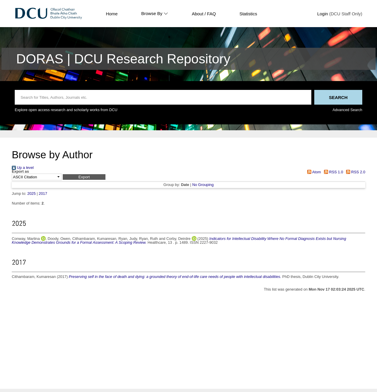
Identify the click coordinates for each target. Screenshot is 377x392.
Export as (20, 172)
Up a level (23, 167)
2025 (31, 193)
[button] (84, 177)
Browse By (154, 13)
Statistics (248, 13)
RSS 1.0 (332, 172)
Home (112, 13)
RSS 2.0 (354, 172)
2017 (43, 193)
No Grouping (203, 184)
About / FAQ (204, 13)
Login (322, 13)
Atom (313, 172)
